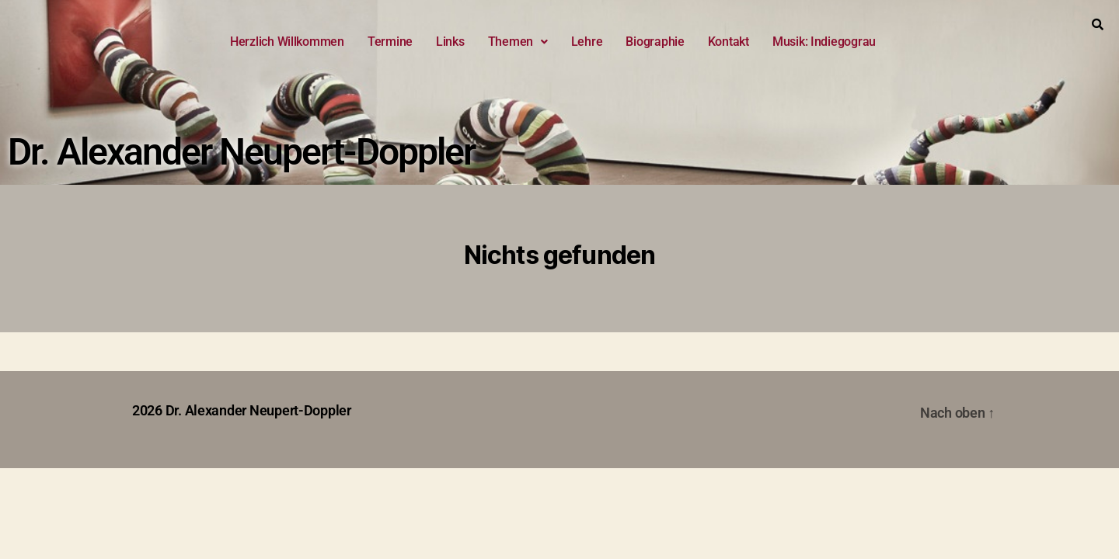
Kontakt (728, 41)
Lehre (587, 41)
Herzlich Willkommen (287, 41)
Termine (390, 41)
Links (450, 41)
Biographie (655, 41)
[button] (518, 42)
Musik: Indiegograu (824, 41)
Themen (518, 41)
